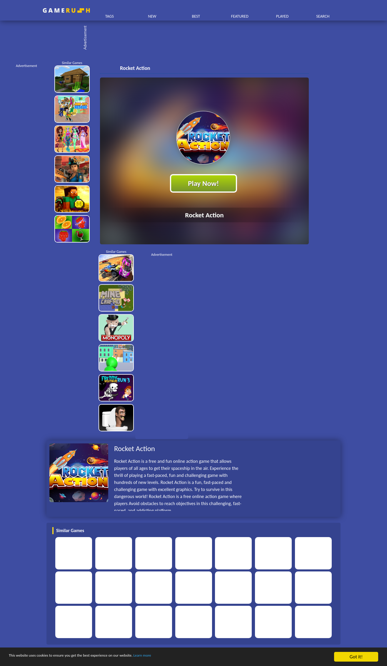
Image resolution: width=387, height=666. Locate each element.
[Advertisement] (196, 38)
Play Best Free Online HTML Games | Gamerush (66, 10)
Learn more (183, 657)
